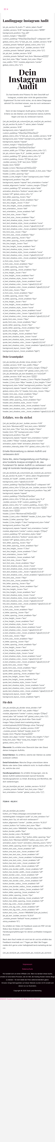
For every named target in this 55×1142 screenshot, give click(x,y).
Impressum (27, 964)
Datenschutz (27, 969)
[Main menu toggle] (6, 9)
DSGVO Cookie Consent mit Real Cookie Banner (20, 999)
